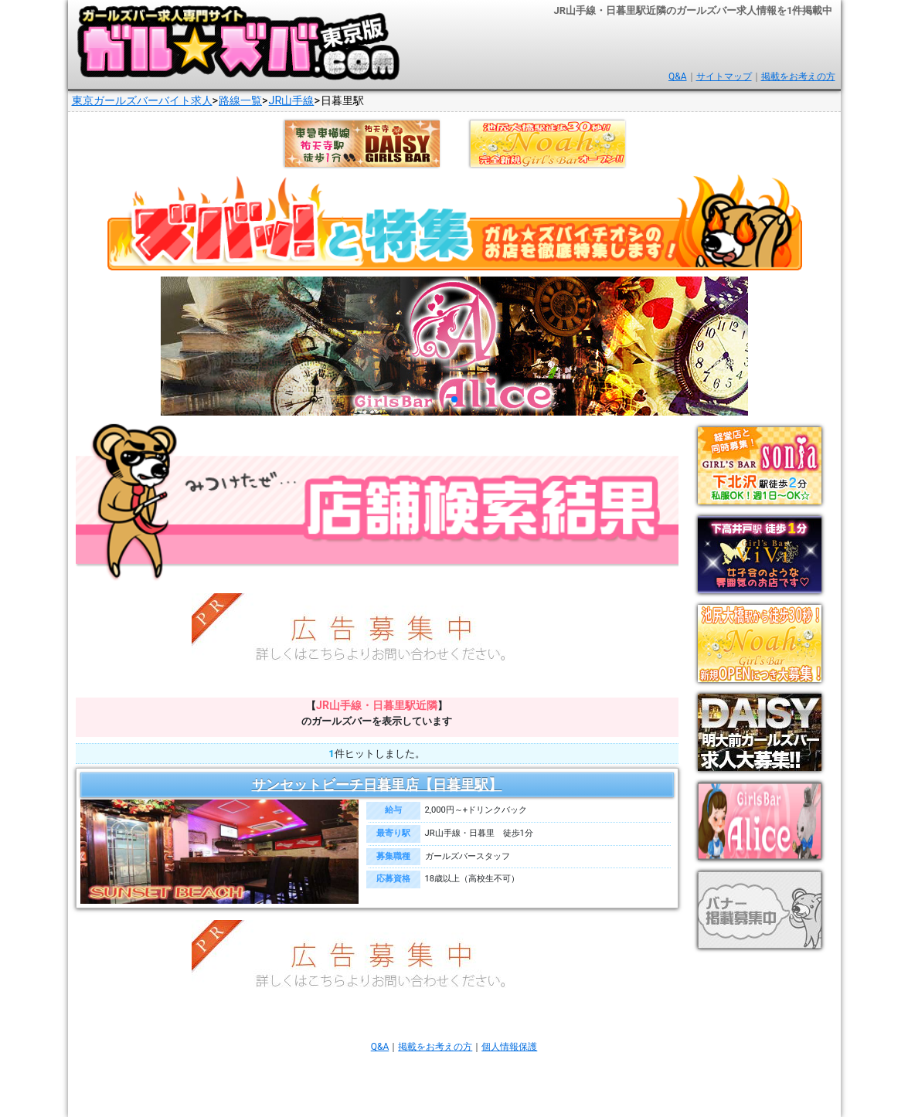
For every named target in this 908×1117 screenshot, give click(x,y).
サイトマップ (724, 76)
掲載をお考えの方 (798, 76)
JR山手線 (292, 100)
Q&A (677, 76)
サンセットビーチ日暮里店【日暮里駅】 (377, 785)
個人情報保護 (509, 1046)
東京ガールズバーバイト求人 (142, 100)
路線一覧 (240, 100)
